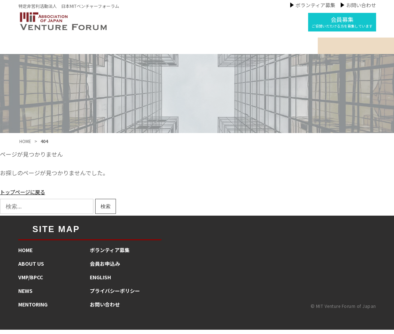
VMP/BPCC (30, 281)
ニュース (196, 48)
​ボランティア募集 (110, 254)
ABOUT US (31, 267)
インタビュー (308, 48)
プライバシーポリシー (115, 295)
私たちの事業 (149, 48)
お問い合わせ (361, 5)
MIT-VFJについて (91, 48)
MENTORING (33, 308)
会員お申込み (105, 267)
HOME (25, 254)
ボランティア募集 (315, 5)
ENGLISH (100, 281)
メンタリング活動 (249, 48)
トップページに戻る (26, 196)
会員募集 (342, 22)
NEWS (25, 295)
